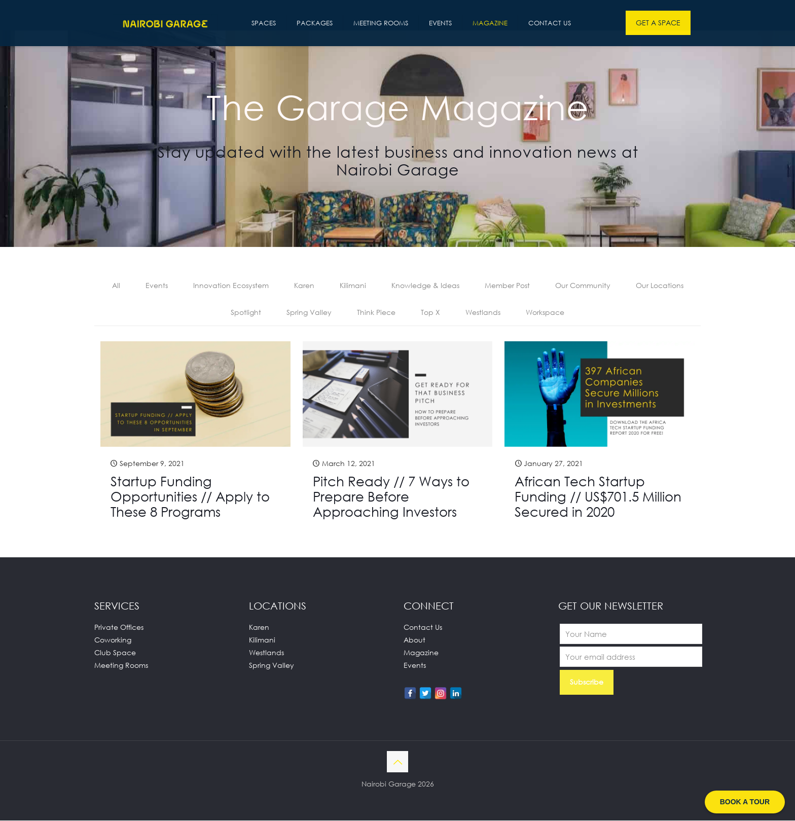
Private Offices (118, 627)
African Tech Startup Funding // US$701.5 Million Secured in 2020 (598, 497)
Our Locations (659, 285)
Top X (430, 312)
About (414, 640)
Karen (304, 285)
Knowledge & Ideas (425, 285)
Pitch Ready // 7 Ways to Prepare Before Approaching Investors (391, 497)
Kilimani (353, 285)
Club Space (115, 653)
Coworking (112, 640)
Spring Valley (309, 312)
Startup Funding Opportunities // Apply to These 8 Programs (190, 497)
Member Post (507, 285)
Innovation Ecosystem (231, 285)
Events (157, 285)
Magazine (421, 653)
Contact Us (423, 627)
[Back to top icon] (397, 762)
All (116, 285)
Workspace (545, 312)
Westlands (482, 312)
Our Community (582, 285)
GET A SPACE (658, 22)
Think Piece (376, 312)
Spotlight (246, 312)
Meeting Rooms (121, 665)
